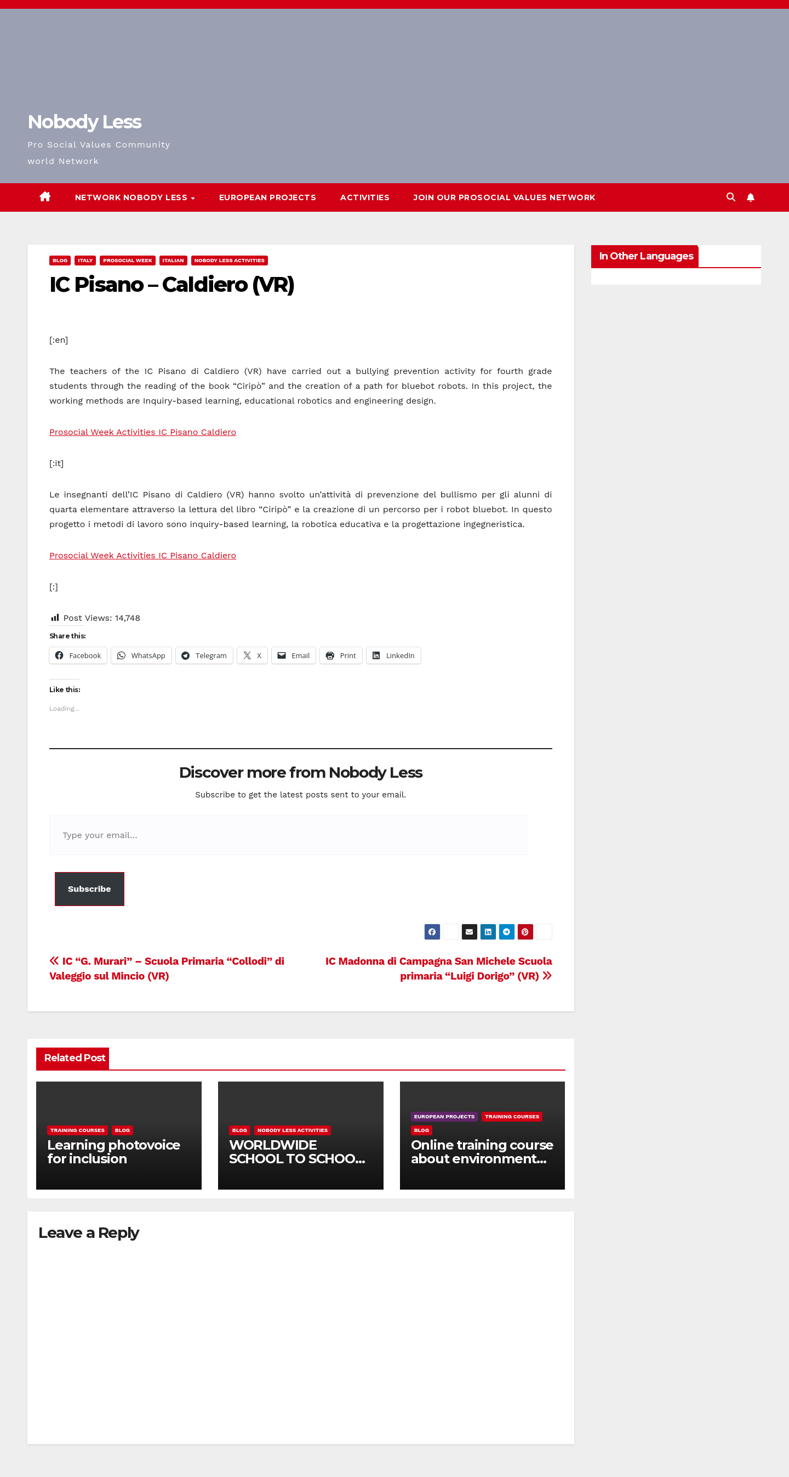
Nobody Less (84, 121)
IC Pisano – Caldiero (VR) (172, 284)
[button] (731, 197)
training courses (77, 1130)
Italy (85, 260)
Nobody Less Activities (230, 260)
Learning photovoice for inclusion (113, 1152)
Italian (173, 260)
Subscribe (89, 889)
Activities (365, 197)
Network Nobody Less (132, 197)
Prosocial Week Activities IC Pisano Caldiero (142, 432)
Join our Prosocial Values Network (505, 197)
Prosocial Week (127, 260)
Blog (60, 260)
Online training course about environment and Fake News (482, 1158)
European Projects (268, 197)
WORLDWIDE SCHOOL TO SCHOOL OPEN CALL (296, 1158)
